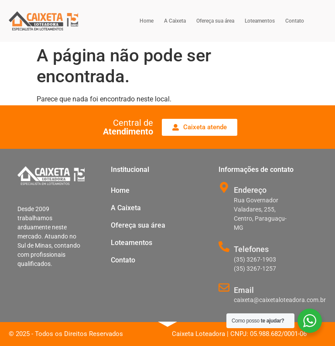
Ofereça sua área (215, 21)
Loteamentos (260, 21)
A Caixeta (175, 21)
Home (147, 21)
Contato (294, 21)
